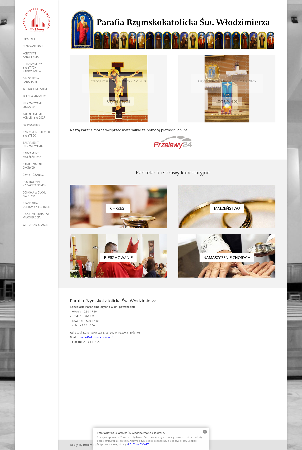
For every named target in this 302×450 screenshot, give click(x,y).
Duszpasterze (33, 46)
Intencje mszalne (35, 89)
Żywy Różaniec (33, 174)
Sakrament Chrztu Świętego (36, 133)
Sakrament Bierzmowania (33, 144)
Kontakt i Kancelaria (31, 55)
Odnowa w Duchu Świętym (34, 194)
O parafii (29, 39)
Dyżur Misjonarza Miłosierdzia (36, 215)
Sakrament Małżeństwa (32, 155)
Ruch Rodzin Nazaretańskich (34, 183)
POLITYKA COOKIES (138, 444)
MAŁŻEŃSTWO (227, 208)
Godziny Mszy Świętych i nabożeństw (32, 68)
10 (133, 114)
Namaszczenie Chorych (33, 166)
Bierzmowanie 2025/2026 (32, 105)
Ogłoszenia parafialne (31, 80)
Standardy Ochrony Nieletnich (36, 205)
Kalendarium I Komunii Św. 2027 (34, 116)
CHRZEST (118, 208)
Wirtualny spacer (35, 224)
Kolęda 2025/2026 (35, 96)
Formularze (31, 124)
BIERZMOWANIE (118, 257)
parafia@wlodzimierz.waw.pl (95, 337)
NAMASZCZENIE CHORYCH (226, 257)
